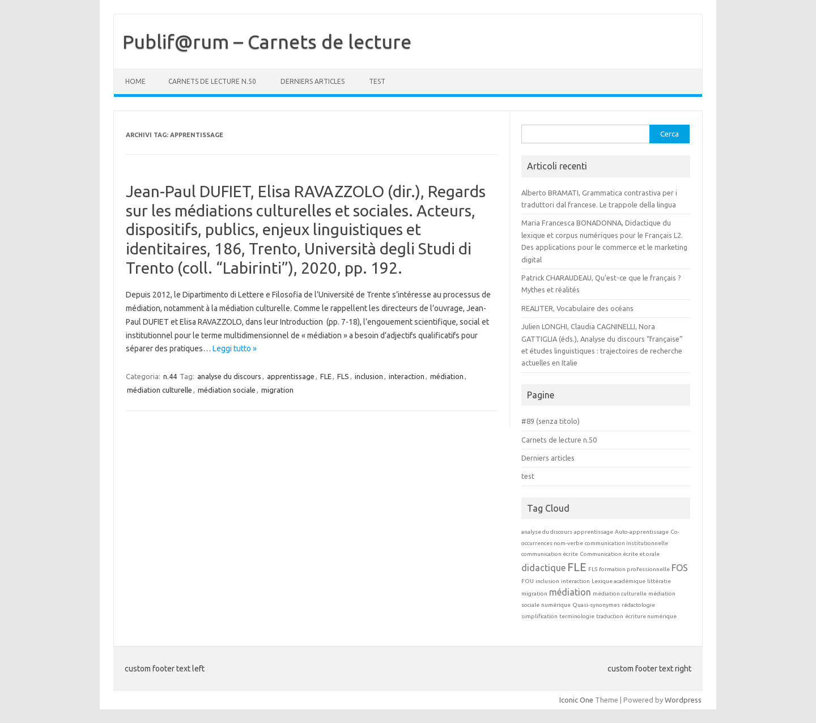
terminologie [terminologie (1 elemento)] (576, 616)
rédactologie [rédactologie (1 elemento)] (638, 605)
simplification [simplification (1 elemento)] (539, 616)
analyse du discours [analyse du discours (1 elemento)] (546, 532)
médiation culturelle (159, 390)
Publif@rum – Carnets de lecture (266, 41)
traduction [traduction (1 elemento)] (609, 616)
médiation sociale (227, 390)
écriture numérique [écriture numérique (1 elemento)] (651, 616)
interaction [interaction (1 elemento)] (575, 581)
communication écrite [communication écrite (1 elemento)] (549, 554)
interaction (406, 376)
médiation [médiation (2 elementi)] (570, 592)
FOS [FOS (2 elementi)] (680, 568)
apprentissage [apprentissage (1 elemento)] (593, 532)
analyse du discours (229, 376)
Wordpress (683, 700)
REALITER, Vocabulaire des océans (577, 308)
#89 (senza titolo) (550, 421)
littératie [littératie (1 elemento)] (659, 581)
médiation (447, 376)
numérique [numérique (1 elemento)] (556, 605)
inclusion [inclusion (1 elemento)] (547, 581)
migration (277, 390)
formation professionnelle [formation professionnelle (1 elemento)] (634, 569)
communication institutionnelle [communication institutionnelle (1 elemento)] (626, 543)
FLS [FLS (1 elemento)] (592, 569)
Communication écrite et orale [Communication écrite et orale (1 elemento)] (620, 554)
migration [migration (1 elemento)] (534, 593)
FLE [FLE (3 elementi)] (576, 566)
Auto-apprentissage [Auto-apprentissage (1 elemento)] (642, 532)
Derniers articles (312, 81)
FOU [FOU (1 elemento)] (527, 581)
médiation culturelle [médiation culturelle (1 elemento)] (620, 593)
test (377, 81)
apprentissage (290, 376)
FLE (326, 376)
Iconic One (576, 700)
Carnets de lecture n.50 (212, 81)
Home (135, 81)
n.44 (170, 376)
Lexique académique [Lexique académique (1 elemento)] (618, 581)
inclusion (369, 376)
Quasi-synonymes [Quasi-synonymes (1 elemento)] (596, 605)
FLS (343, 376)
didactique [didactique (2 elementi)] (543, 568)
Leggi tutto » (234, 348)
